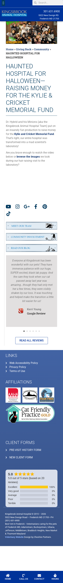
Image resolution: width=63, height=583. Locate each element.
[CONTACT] (39, 575)
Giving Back (23, 49)
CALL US (23, 579)
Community (41, 49)
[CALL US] (23, 575)
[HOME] (8, 575)
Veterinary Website (14, 537)
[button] (3, 3)
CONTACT (39, 579)
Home (9, 49)
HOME (8, 579)
